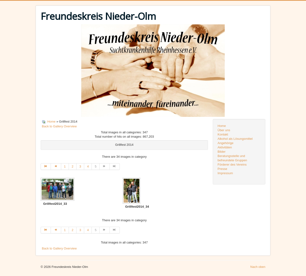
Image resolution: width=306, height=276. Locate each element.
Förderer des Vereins (232, 164)
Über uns (224, 130)
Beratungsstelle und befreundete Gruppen (232, 158)
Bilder (221, 151)
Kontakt (223, 134)
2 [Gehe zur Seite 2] (72, 166)
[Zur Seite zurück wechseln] (56, 166)
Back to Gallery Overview (59, 126)
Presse (222, 169)
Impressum (225, 173)
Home (51, 121)
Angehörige (226, 143)
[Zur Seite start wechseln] (46, 166)
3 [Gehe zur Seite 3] (80, 166)
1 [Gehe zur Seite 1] (65, 166)
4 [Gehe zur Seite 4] (88, 166)
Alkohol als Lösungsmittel (235, 139)
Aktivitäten (225, 147)
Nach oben (257, 267)
